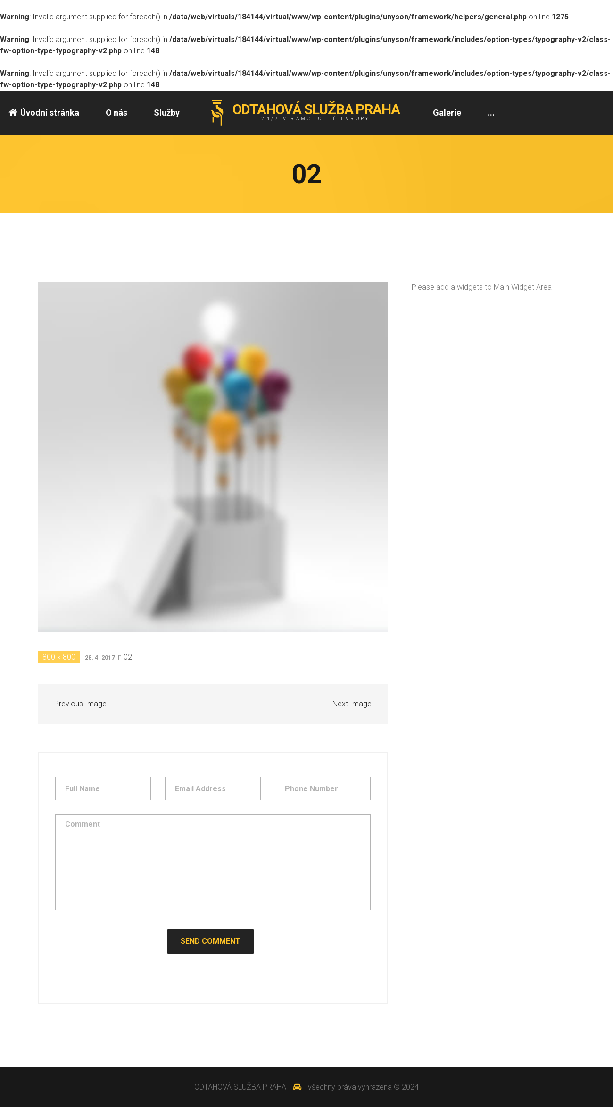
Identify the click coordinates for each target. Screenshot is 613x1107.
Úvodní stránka (43, 112)
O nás (116, 112)
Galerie (447, 112)
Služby (167, 112)
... (491, 112)
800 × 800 (58, 657)
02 (128, 657)
